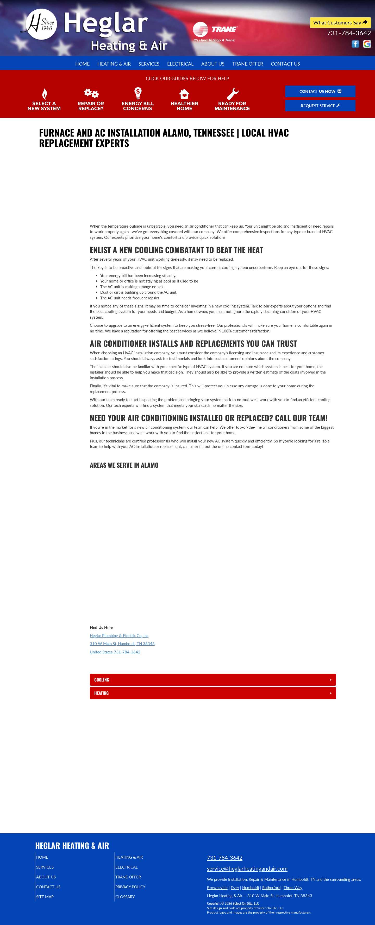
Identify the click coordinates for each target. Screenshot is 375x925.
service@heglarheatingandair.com (247, 868)
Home (82, 64)
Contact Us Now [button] (320, 91)
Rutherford (271, 887)
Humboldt (250, 887)
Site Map (53, 901)
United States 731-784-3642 (115, 652)
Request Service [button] (320, 105)
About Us (212, 64)
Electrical (180, 64)
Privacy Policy (140, 890)
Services (149, 64)
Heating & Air (114, 64)
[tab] (212, 679)
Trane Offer (247, 64)
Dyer (235, 887)
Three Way (293, 887)
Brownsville (217, 887)
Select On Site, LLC (246, 903)
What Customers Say (340, 22)
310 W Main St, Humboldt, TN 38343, (122, 643)
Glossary (134, 901)
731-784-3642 (224, 857)
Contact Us (285, 64)
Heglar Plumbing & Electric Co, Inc (119, 635)
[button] (212, 679)
